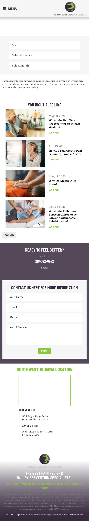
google (41, 273)
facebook (5, 76)
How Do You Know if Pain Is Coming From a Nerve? (65, 152)
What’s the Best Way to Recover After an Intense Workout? (64, 124)
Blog (67, 484)
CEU (81, 484)
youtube (47, 273)
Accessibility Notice (59, 515)
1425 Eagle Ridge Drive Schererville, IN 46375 (35, 418)
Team (8, 484)
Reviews (74, 484)
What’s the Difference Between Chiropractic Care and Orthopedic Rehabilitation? (63, 216)
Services (15, 484)
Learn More (54, 132)
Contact (44, 488)
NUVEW (10, 515)
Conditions (26, 484)
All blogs (9, 234)
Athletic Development (42, 484)
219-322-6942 (44, 261)
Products (58, 484)
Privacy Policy (76, 515)
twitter (12, 76)
